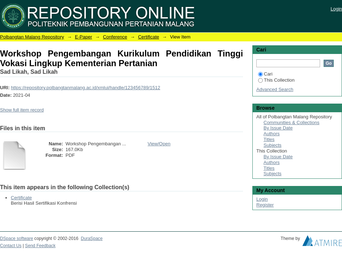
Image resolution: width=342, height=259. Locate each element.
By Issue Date (278, 128)
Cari (265, 74)
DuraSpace (91, 238)
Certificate (148, 37)
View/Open (159, 143)
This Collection (276, 80)
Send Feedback (40, 245)
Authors (272, 133)
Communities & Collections (291, 122)
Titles (269, 139)
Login (336, 9)
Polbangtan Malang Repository (32, 37)
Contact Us (11, 245)
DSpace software (16, 238)
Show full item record (22, 110)
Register (265, 205)
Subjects (273, 145)
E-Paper (83, 37)
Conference (115, 37)
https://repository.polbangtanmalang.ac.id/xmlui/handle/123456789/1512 (85, 87)
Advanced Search (274, 89)
